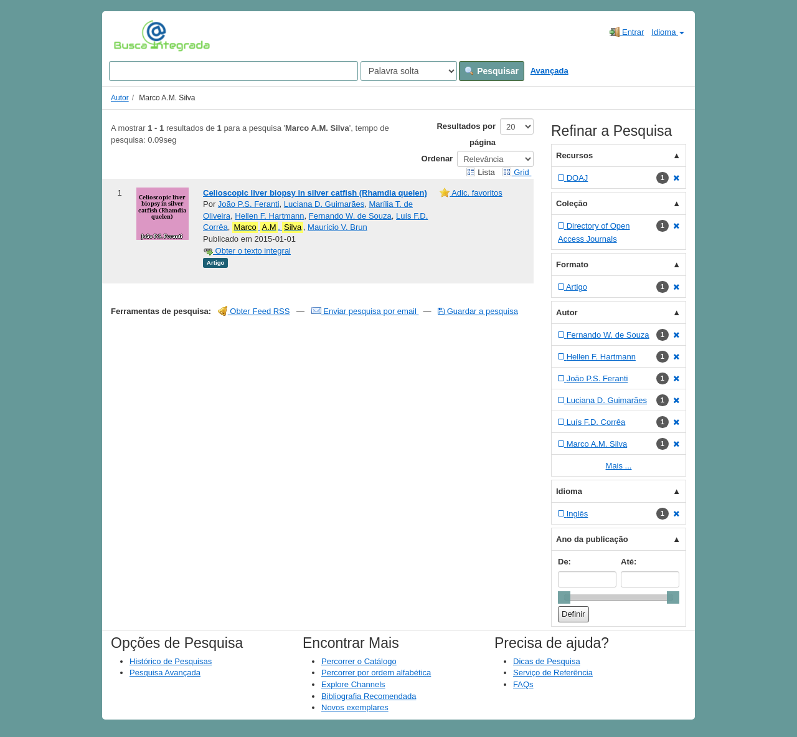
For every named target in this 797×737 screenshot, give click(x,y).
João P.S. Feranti (249, 204)
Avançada (549, 70)
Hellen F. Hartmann (269, 216)
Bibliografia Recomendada (368, 696)
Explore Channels (353, 684)
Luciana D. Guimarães (324, 204)
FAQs (523, 684)
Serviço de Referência (553, 672)
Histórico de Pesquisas (171, 661)
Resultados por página (466, 134)
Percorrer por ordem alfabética (376, 672)
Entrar (627, 32)
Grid (517, 172)
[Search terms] (233, 71)
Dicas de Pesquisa (546, 661)
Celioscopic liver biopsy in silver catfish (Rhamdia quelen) (315, 192)
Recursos (574, 155)
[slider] (564, 597)
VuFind (133, 35)
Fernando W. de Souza (350, 216)
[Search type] (409, 71)
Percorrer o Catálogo (359, 661)
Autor (120, 97)
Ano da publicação (592, 539)
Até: (628, 561)
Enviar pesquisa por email (365, 311)
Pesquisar (492, 71)
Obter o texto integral (247, 250)
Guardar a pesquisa (478, 311)
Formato (572, 264)
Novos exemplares (355, 707)
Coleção (572, 203)
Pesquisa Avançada (165, 672)
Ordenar (437, 158)
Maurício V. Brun (337, 227)
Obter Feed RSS (254, 311)
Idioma (667, 32)
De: (564, 561)
